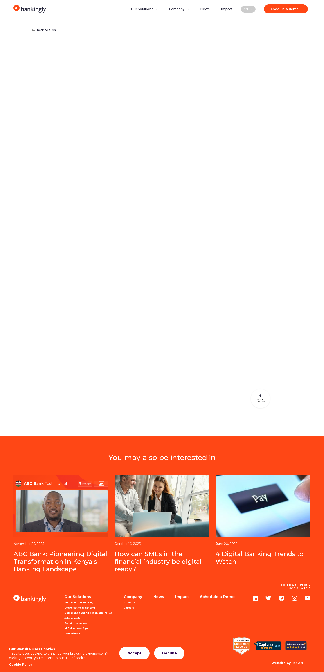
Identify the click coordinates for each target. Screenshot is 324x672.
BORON (288, 663)
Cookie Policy (20, 665)
